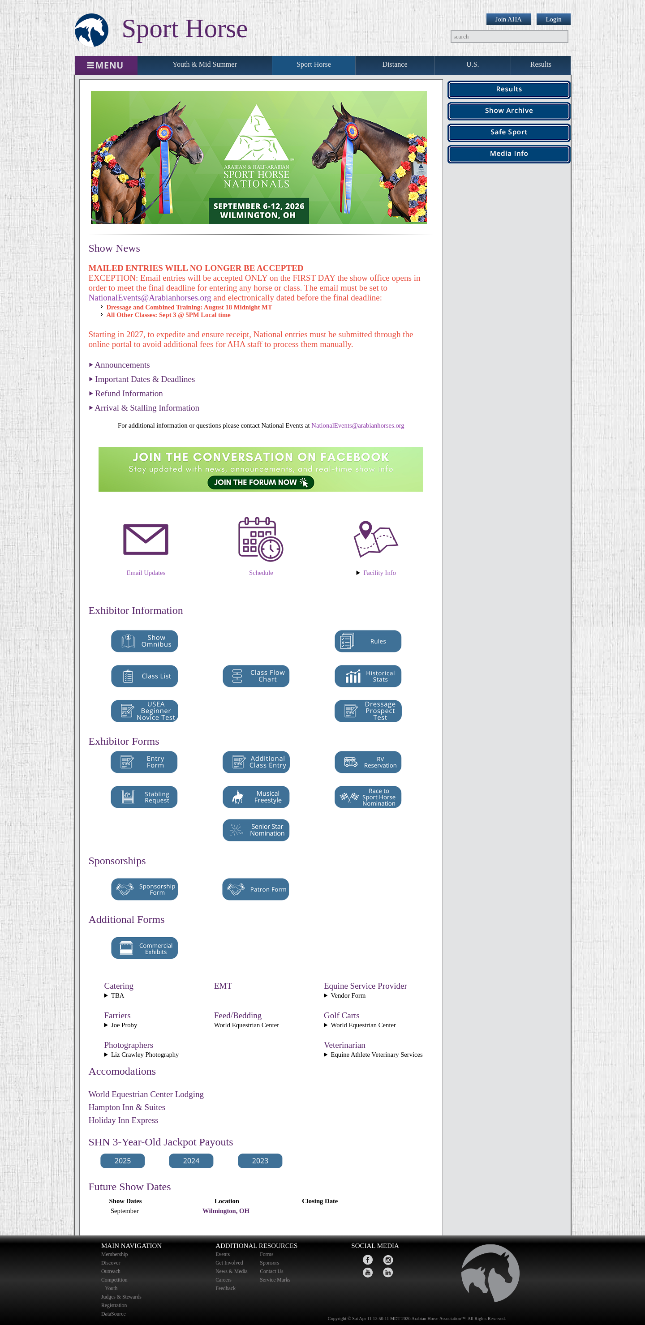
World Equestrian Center (376, 573)
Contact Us (271, 1271)
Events (222, 1254)
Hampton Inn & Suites (127, 1107)
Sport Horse (314, 64)
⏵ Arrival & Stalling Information (144, 407)
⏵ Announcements (119, 364)
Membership (114, 1254)
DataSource (113, 1314)
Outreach (110, 1271)
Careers (223, 1280)
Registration (114, 1305)
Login (553, 19)
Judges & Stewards (121, 1297)
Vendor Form (348, 995)
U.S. (472, 64)
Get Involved (229, 1263)
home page (486, 1275)
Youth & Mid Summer (204, 64)
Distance (395, 64)
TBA (117, 995)
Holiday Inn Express (124, 1120)
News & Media (231, 1271)
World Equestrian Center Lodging (146, 1094)
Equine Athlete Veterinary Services (377, 1054)
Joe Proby (124, 1025)
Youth (112, 1288)
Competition (114, 1280)
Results (540, 64)
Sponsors (269, 1263)
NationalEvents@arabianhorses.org (357, 425)
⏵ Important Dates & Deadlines (142, 379)
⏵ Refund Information (126, 393)
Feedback (225, 1288)
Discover (110, 1263)
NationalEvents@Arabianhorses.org (150, 297)
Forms (266, 1254)
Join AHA (508, 19)
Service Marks (275, 1280)
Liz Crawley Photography (145, 1054)
